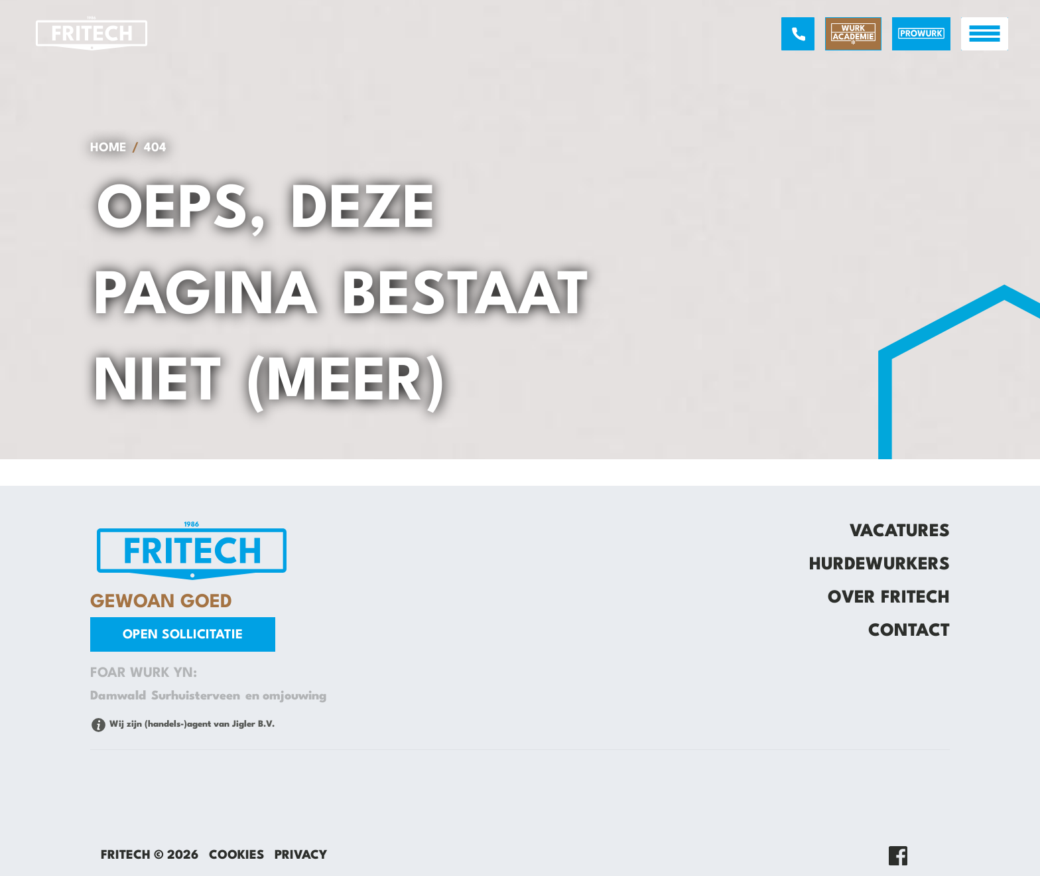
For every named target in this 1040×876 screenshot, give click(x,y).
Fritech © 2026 (149, 855)
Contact (909, 631)
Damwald (118, 696)
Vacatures (900, 531)
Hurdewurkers (879, 564)
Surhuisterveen (195, 696)
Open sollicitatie (183, 635)
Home (108, 148)
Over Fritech (889, 598)
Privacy (301, 855)
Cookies (236, 855)
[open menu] (984, 33)
